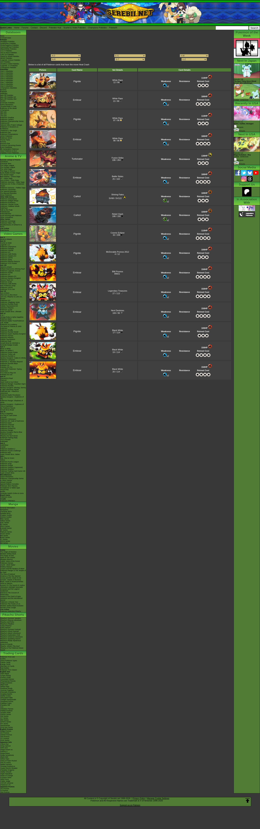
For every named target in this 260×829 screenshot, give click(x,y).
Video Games (13, 233)
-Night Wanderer (6, 774)
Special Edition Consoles (9, 484)
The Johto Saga (6, 169)
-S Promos (4, 790)
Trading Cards (13, 653)
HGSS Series (5, 534)
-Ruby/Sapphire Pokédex (9, 45)
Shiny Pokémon (6, 195)
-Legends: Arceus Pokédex (10, 60)
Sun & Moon (4, 293)
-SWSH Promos (6, 735)
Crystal (2, 447)
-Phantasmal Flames (8, 681)
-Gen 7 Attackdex (6, 82)
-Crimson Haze (5, 777)
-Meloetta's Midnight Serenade (11, 587)
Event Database (6, 147)
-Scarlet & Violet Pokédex (9, 64)
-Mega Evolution (6, 683)
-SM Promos (4, 737)
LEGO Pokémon (6, 136)
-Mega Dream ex (6, 750)
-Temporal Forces (6, 701)
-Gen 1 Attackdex (6, 71)
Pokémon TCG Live (7, 289)
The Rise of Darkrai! (7, 574)
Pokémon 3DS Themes (8, 486)
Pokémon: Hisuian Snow (9, 204)
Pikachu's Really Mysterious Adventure (10, 641)
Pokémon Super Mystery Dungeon (13, 334)
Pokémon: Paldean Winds (10, 206)
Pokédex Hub (55, 28)
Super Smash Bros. (7, 473)
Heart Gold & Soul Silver (9, 382)
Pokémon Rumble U (7, 356)
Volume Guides (6, 517)
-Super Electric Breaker (8, 768)
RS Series (4, 524)
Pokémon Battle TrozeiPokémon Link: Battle (12, 322)
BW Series (4, 536)
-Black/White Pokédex (8, 49)
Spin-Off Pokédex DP (8, 97)
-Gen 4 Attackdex (6, 77)
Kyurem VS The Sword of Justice (12, 585)
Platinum (3, 380)
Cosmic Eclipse (118, 233)
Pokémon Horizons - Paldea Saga (12, 188)
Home (16, 28)
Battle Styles (117, 176)
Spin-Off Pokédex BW (8, 99)
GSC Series (4, 523)
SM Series (4, 543)
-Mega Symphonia (7, 755)
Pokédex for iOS (6, 375)
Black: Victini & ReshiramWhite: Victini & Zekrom (12, 582)
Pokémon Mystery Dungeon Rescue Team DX (10, 279)
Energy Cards (5, 664)
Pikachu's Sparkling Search (10, 639)
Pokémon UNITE (6, 258)
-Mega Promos (5, 731)
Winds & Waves (6, 239)
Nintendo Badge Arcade (9, 345)
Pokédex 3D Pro (6, 367)
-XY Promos (4, 738)
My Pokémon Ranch (7, 408)
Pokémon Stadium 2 (7, 449)
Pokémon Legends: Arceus (10, 271)
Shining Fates (117, 194)
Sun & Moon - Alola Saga (9, 180)
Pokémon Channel (7, 425)
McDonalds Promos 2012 (117, 252)
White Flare (117, 80)
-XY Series (4, 718)
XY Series (4, 539)
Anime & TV (13, 156)
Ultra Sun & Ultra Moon (8, 295)
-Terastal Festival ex (7, 766)
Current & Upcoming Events (10, 145)
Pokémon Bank (6, 319)
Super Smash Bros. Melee (10, 454)
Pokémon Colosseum (8, 419)
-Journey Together (7, 690)
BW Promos (117, 271)
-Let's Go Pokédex (7, 54)
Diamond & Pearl (6, 378)
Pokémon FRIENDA (7, 501)
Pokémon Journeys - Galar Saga (12, 182)
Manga (13, 504)
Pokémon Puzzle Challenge (10, 451)
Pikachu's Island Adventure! (10, 633)
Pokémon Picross (6, 336)
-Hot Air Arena (5, 763)
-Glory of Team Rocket (8, 761)
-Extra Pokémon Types (8, 661)
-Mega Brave (5, 753)
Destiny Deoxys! (6, 567)
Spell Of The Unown (7, 557)
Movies (13, 546)
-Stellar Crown (5, 696)
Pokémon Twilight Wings (9, 201)
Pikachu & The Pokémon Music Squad (11, 649)
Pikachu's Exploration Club (10, 635)
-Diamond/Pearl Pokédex (9, 47)
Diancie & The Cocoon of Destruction (9, 594)
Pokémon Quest (6, 310)
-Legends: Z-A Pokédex (9, 66)
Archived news (5, 38)
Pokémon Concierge (7, 221)
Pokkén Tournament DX (9, 306)
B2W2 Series (5, 537)
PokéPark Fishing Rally (8, 438)
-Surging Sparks (6, 694)
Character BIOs (6, 511)
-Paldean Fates (6, 703)
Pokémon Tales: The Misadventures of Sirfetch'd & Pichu (11, 225)
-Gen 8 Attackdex (6, 84)
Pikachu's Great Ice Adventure (11, 637)
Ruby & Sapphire (6, 414)
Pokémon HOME (6, 273)
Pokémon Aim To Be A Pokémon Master (12, 185)
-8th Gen (3, 114)
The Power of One (7, 556)
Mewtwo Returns (6, 559)
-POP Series (4, 740)
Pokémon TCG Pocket (8, 263)
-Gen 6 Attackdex (6, 80)
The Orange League (7, 167)
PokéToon (4, 208)
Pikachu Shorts (13, 614)
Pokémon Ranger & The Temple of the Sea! (13, 571)
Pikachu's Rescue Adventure (10, 620)
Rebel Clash (117, 214)
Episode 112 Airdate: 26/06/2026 (242, 155)
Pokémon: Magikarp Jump (10, 302)
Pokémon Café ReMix (8, 254)
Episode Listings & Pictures (10, 160)
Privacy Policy (139, 798)
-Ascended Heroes (7, 679)
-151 (2, 707)
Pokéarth (113, 28)
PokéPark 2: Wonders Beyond (11, 362)
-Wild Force (4, 779)
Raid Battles (4, 668)
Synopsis (238, 160)
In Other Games (6, 480)
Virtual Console (6, 482)
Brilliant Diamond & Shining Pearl (12, 269)
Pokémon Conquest (7, 360)
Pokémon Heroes (6, 563)
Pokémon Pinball (6, 465)
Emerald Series (6, 528)
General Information (7, 508)
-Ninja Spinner (5, 746)
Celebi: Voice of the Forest (10, 561)
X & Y (2, 315)
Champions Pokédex (97, 28)
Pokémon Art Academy (8, 324)
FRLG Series (5, 526)
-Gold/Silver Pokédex (8, 43)
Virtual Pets (4, 490)
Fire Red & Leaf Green (8, 415)
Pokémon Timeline (7, 118)
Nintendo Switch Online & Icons (12, 493)
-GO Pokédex (5, 62)
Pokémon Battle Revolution (10, 395)
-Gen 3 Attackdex (6, 75)
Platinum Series (6, 532)
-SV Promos (4, 733)
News (2, 36)
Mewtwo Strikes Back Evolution (11, 606)
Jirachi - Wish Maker (7, 565)
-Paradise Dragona (7, 770)
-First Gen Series (6, 727)
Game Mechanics (6, 105)
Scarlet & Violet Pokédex (74, 28)
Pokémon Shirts (6, 138)
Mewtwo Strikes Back (8, 554)
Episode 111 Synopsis (244, 124)
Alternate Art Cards (7, 666)
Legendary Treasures (117, 291)
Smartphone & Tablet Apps (10, 488)
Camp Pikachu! (6, 626)
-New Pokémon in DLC (8, 151)
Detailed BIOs (5, 513)
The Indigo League (7, 165)
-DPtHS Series (5, 722)
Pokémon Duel (5, 341)
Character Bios (5, 164)
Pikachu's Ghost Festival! (9, 631)
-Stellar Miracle (5, 772)
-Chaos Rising (5, 675)
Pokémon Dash (6, 423)
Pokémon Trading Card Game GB (12, 471)
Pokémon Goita (6, 497)
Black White (117, 330)
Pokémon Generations (8, 199)
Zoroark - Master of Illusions (10, 580)
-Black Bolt (4, 685)
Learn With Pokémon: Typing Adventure (11, 370)
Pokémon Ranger (6, 430)
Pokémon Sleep (6, 260)
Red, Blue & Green (7, 458)
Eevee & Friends (6, 644)
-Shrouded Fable (6, 698)
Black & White (5, 349)
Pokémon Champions (8, 247)
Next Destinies (117, 310)
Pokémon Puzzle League (9, 462)
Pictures (239, 131)
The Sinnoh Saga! (7, 175)
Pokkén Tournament (7, 339)
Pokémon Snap (6, 464)
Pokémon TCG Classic (8, 670)
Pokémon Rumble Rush (9, 304)
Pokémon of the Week (8, 108)
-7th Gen (3, 116)
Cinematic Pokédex (7, 103)
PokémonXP (4, 123)
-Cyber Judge (5, 781)
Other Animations (6, 217)
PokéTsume (4, 230)
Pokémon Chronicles (8, 189)
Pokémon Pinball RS (8, 428)
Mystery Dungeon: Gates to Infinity (13, 358)
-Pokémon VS (5, 785)
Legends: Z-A (5, 245)
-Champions (4, 110)
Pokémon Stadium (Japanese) (11, 467)
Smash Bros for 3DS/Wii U (10, 343)
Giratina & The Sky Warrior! (10, 576)
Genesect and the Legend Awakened (10, 590)
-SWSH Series (5, 714)
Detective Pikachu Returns (10, 261)
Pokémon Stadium (7, 469)
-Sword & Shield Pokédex (9, 56)
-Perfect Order (5, 677)
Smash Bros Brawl (7, 410)
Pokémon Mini (5, 452)
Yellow (2, 460)
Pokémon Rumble (7, 386)
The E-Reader (5, 439)
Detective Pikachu (7, 308)
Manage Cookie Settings (158, 798)
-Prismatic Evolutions (8, 692)
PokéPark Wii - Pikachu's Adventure (9, 392)
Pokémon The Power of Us (10, 604)
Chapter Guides (6, 515)
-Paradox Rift (5, 705)
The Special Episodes (8, 191)
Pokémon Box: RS (7, 426)
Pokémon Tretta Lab (7, 354)
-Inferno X (4, 751)
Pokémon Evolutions (7, 202)
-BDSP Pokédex (6, 58)
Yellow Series (5, 521)
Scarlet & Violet (6, 243)
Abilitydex (3, 93)
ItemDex (3, 90)
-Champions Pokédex (8, 67)
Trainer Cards (5, 662)
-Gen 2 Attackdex (6, 73)
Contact (34, 28)
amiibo (2, 491)
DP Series (4, 530)
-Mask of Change (6, 776)
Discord (43, 28)
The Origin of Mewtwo (8, 552)
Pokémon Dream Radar (9, 352)
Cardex (3, 101)
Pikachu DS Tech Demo (9, 436)
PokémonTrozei (6, 434)
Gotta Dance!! (5, 628)
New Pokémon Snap (7, 286)
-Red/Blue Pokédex (7, 41)
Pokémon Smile (6, 282)
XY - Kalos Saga (6, 178)
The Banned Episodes (8, 193)
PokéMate (4, 441)
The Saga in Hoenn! (7, 171)
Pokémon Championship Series (12, 121)
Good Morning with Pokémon (11, 215)
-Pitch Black (4, 674)
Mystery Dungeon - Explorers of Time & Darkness (12, 405)
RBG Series (4, 519)
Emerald (3, 417)
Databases (13, 32)
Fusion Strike (118, 158)
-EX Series (4, 724)
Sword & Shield (6, 267)
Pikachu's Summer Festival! (10, 629)
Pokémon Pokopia (7, 248)
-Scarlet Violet (5, 712)
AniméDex (4, 162)
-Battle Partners (6, 764)
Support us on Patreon (130, 805)
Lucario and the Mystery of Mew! (12, 569)
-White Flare (4, 686)
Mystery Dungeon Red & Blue (11, 432)
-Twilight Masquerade (8, 699)
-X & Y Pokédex (6, 51)
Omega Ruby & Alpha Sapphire (11, 317)
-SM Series (4, 716)
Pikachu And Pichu (7, 622)
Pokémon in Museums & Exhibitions (9, 128)
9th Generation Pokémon (9, 149)
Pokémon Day (5, 132)
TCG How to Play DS (8, 373)
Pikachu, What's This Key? (10, 646)
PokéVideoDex (5, 214)
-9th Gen (3, 112)
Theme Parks (5, 140)
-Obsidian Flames (6, 709)
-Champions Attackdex (8, 88)
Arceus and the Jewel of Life (10, 578)
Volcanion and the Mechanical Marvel (11, 599)
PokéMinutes (5, 212)
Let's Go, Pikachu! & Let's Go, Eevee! (11, 298)
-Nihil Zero (4, 748)
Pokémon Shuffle (6, 330)
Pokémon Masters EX (8, 256)
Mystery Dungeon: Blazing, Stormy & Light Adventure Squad (13, 388)
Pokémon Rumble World (9, 332)
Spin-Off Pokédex (6, 95)
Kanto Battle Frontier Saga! (10, 173)
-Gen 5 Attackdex (6, 79)
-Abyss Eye (4, 744)
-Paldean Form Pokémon (9, 153)
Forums (25, 28)
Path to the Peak (6, 210)
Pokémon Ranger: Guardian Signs (13, 384)
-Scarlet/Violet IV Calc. (8, 106)
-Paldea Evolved (6, 711)
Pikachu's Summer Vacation (10, 618)
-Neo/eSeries (5, 725)
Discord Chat (5, 143)
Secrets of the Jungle (8, 607)
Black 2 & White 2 (6, 350)
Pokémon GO (5, 252)
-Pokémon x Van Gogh (8, 130)
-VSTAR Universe (6, 783)
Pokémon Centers (7, 119)
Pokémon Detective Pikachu (10, 611)
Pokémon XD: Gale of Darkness (12, 421)
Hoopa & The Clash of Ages (10, 596)
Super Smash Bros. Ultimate (10, 311)
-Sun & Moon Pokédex (8, 53)
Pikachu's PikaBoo (7, 624)
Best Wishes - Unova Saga (10, 176)
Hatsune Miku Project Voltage (11, 125)
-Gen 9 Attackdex (6, 86)
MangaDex (4, 510)
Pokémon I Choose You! (9, 602)
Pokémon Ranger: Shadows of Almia (11, 401)
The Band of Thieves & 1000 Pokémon (10, 327)
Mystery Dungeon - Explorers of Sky (12, 398)
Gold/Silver (4, 445)
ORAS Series (5, 541)
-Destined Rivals (6, 688)
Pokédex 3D (4, 365)
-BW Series (4, 720)
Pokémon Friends (6, 250)
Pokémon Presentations (9, 134)
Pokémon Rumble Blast (9, 363)
